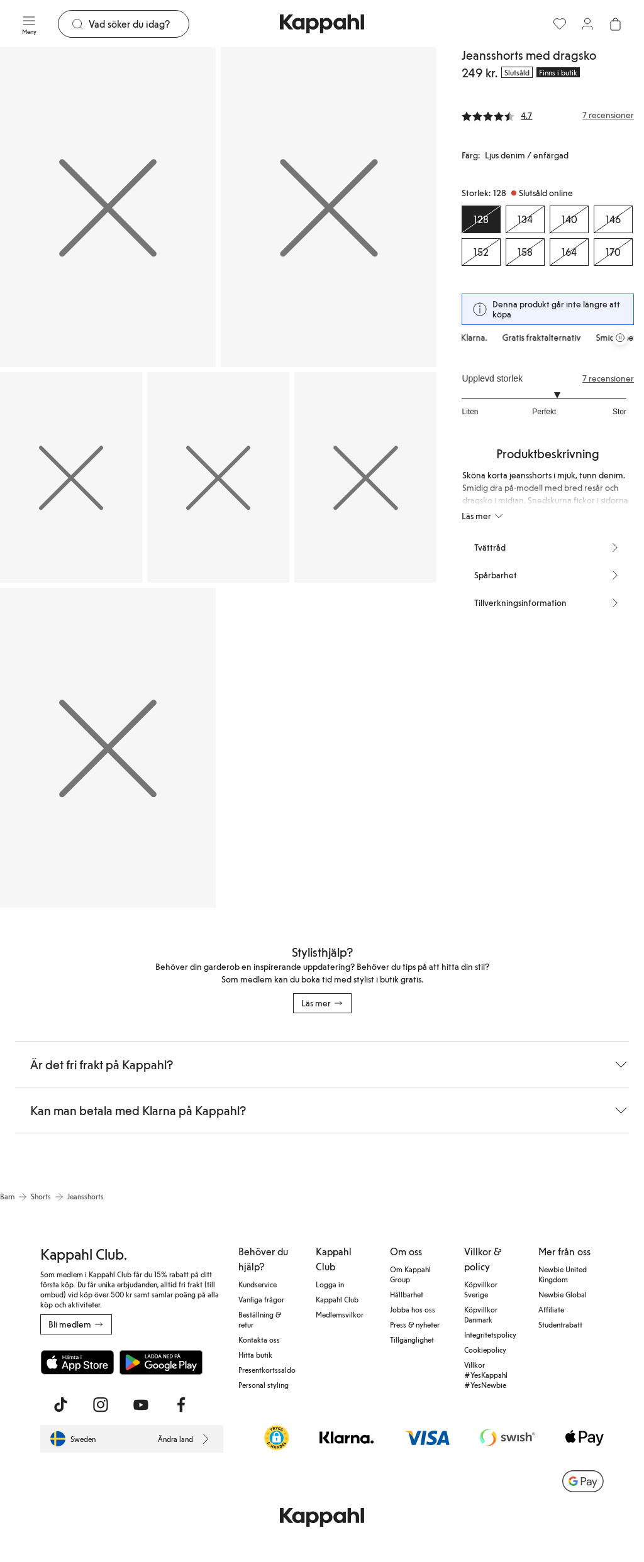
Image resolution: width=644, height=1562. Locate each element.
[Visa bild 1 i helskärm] (108, 207)
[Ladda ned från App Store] (77, 1362)
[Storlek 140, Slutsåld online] (569, 219)
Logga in (330, 1284)
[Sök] (139, 24)
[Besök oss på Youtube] (141, 1405)
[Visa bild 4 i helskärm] (218, 477)
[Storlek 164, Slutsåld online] (569, 252)
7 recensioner (608, 378)
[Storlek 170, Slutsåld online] (613, 252)
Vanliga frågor (261, 1299)
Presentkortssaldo (267, 1369)
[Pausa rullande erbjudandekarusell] (620, 337)
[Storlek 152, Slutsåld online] (481, 252)
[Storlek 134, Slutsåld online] (525, 219)
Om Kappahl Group (410, 1274)
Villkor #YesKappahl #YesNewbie (486, 1374)
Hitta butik (255, 1354)
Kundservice (257, 1284)
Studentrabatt (560, 1324)
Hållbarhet (406, 1294)
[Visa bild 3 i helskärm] (71, 477)
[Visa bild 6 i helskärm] (108, 748)
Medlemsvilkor (340, 1314)
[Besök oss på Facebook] (181, 1405)
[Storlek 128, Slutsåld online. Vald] (481, 219)
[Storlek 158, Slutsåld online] (525, 252)
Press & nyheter (415, 1324)
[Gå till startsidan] (322, 23)
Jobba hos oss (412, 1309)
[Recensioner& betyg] (548, 115)
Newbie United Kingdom (562, 1274)
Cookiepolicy (485, 1349)
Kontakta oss (259, 1339)
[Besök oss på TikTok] (60, 1405)
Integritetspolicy (490, 1334)
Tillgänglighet (412, 1339)
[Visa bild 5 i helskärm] (365, 477)
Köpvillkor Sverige (480, 1289)
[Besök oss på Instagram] (101, 1405)
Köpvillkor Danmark (480, 1314)
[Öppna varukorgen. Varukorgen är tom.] (615, 24)
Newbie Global (562, 1294)
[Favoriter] (560, 24)
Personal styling (263, 1384)
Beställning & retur (259, 1319)
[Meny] (29, 24)
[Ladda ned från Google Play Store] (161, 1362)
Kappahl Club (337, 1299)
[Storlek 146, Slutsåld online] (613, 219)
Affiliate (551, 1309)
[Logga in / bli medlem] (587, 24)
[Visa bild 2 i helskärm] (328, 207)
